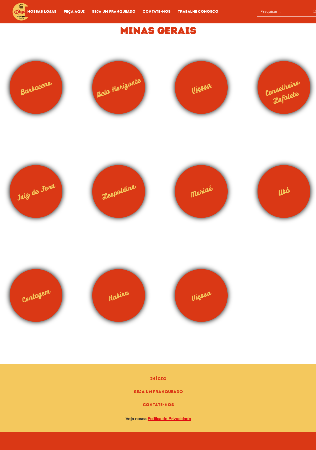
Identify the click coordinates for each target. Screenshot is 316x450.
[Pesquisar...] (281, 11)
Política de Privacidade (169, 418)
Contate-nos (158, 404)
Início (158, 378)
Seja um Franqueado (158, 391)
